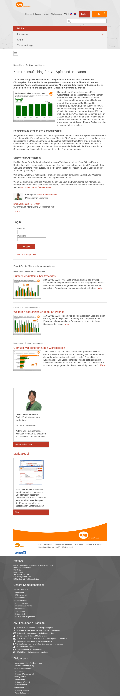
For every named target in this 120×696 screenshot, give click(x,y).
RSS (40, 544)
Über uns (28, 14)
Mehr (99, 288)
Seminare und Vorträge (25, 646)
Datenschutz (79, 544)
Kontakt (46, 14)
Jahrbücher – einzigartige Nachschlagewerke (33, 641)
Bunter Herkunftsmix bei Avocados (34, 275)
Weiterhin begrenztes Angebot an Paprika (38, 311)
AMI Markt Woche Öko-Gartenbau (36, 187)
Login (84, 14)
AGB (58, 547)
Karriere (37, 14)
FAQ (66, 14)
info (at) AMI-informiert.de (29, 579)
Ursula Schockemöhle (46, 195)
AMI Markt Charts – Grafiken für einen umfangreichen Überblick (41, 638)
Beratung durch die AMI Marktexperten (31, 636)
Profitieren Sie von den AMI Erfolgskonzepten (34, 627)
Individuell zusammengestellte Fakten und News (35, 633)
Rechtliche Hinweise (46, 547)
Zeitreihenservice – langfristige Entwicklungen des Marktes (39, 644)
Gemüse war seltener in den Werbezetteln (39, 347)
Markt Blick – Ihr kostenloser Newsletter (31, 652)
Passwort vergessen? (26, 255)
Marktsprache (56, 14)
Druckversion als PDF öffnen (26, 204)
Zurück (16, 211)
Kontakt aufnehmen (23, 444)
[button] (60, 28)
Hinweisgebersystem (94, 544)
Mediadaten (67, 547)
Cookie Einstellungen (63, 544)
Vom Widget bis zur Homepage (28, 649)
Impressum (48, 544)
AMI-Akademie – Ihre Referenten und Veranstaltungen (37, 630)
